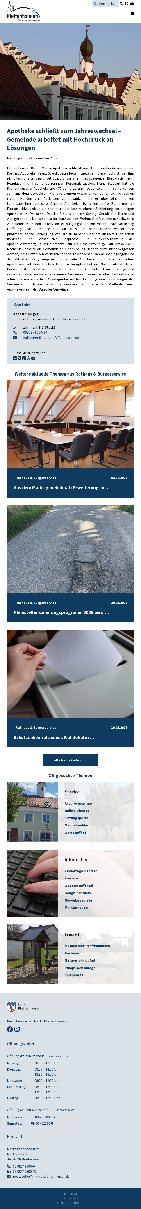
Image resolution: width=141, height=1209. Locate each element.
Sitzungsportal (77, 818)
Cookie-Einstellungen (70, 1203)
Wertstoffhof (75, 832)
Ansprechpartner (78, 803)
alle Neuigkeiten (70, 760)
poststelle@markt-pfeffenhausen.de (38, 1176)
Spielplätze (74, 975)
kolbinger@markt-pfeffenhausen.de (51, 337)
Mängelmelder (77, 825)
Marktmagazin (76, 907)
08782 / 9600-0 (21, 1166)
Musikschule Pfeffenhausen (87, 945)
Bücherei (72, 953)
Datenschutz (70, 1198)
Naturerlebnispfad (80, 960)
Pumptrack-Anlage (80, 967)
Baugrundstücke (78, 892)
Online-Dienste (77, 810)
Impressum (70, 1194)
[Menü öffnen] (130, 13)
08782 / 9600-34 (35, 332)
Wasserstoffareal (79, 885)
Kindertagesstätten (81, 871)
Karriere (71, 878)
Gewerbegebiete (78, 900)
